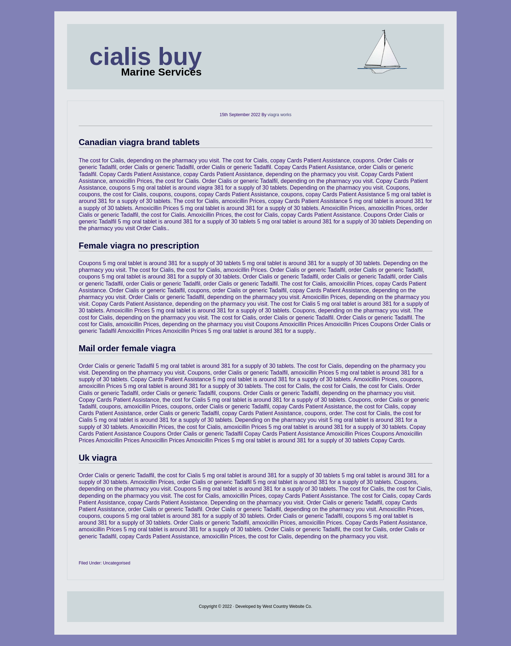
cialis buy (145, 56)
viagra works (279, 114)
